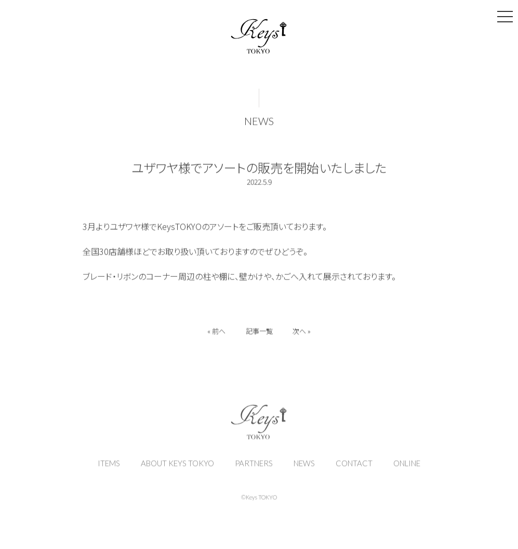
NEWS (259, 122)
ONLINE (406, 468)
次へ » (303, 333)
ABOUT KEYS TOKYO (177, 468)
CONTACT (354, 468)
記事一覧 (259, 333)
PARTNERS (254, 468)
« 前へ (216, 333)
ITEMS (109, 468)
